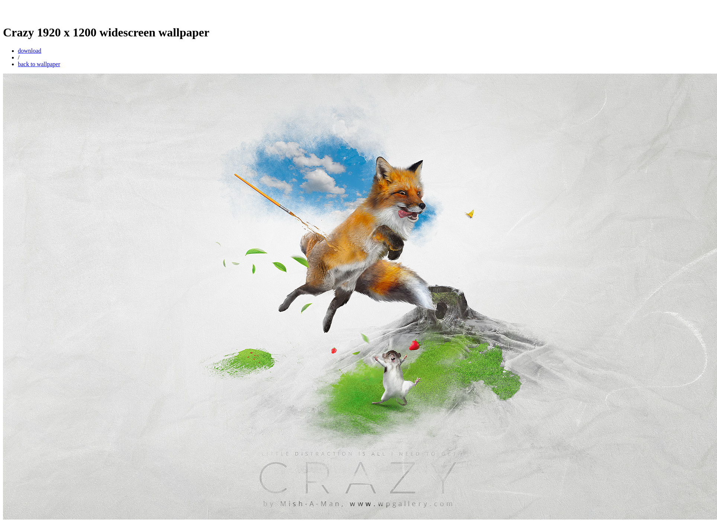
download (29, 51)
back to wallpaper (39, 64)
